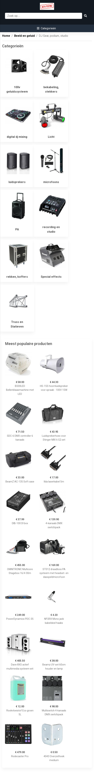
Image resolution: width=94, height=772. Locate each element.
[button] (46, 28)
